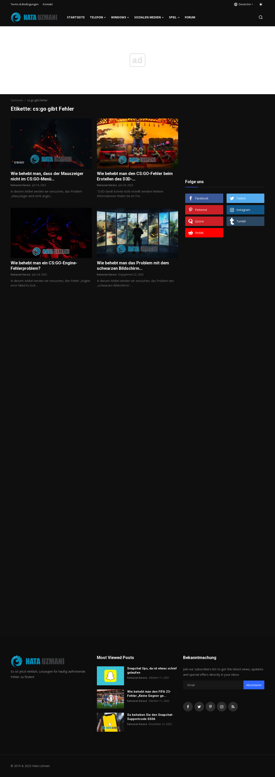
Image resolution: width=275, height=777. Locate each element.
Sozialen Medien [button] (149, 17)
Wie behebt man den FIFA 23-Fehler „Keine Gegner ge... (149, 694)
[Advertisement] (225, 144)
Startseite (76, 17)
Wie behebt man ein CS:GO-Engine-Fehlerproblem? (44, 265)
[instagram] (222, 706)
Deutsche (242, 4)
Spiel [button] (174, 17)
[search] (261, 17)
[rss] (233, 706)
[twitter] (199, 706)
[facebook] (188, 706)
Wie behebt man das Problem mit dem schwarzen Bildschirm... (133, 265)
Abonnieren (254, 685)
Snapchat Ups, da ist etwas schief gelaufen (152, 670)
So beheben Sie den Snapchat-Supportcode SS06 (150, 717)
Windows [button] (120, 17)
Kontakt (48, 4)
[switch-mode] (261, 4)
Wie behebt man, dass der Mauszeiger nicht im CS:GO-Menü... (47, 176)
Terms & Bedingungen (25, 4)
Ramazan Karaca (20, 185)
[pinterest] (210, 706)
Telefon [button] (98, 17)
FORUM (190, 17)
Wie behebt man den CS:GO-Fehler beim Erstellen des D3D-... (135, 176)
